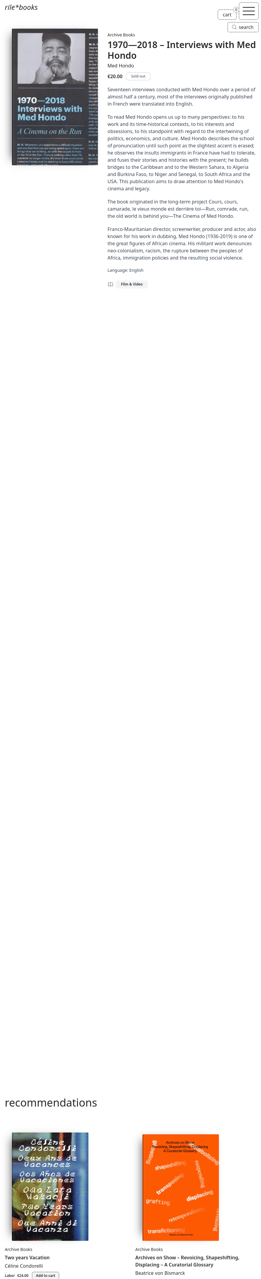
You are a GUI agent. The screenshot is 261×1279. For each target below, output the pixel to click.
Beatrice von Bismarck (160, 1273)
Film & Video (132, 284)
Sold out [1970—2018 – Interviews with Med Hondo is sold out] (138, 76)
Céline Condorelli (24, 1266)
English (136, 270)
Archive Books (121, 35)
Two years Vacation (27, 1257)
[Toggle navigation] (249, 11)
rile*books (21, 7)
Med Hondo (121, 65)
